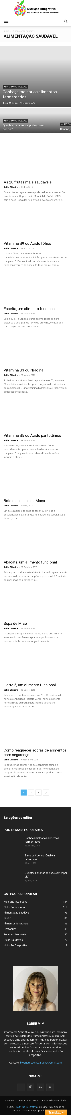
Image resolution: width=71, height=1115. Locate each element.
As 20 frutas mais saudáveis (28, 182)
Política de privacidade (54, 1100)
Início (6, 31)
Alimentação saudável (15, 87)
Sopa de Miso (15, 623)
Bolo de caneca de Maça (24, 501)
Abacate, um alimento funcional (30, 562)
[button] (6, 21)
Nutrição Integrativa (26, 1106)
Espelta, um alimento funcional (30, 309)
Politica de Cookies (29, 1100)
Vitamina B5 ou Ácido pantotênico (32, 435)
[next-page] (46, 793)
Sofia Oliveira (10, 102)
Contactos (10, 1100)
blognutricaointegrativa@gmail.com (41, 1062)
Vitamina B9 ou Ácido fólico (27, 243)
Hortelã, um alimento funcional (30, 685)
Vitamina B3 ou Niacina (23, 370)
